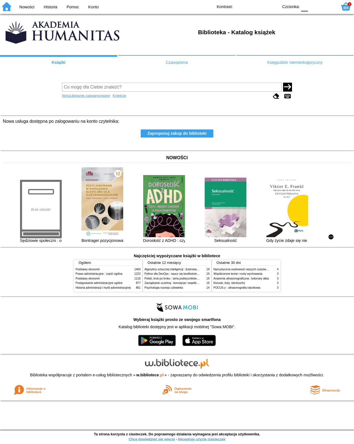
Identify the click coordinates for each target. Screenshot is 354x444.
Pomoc (72, 7)
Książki (59, 62)
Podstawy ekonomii (88, 269)
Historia (50, 7)
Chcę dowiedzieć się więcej (151, 439)
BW (250, 6)
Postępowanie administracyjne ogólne (99, 282)
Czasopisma (177, 62)
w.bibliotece (150, 375)
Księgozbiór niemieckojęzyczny (295, 62)
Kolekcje (119, 96)
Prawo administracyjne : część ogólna (99, 273)
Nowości (26, 7)
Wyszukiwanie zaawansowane (86, 96)
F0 (304, 6)
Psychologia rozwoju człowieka (164, 287)
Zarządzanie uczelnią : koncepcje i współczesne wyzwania (181, 282)
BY (273, 6)
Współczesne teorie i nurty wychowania (238, 273)
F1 (314, 6)
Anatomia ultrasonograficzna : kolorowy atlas (241, 278)
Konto (93, 7)
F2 (327, 6)
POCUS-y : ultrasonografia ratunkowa (237, 287)
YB (261, 6)
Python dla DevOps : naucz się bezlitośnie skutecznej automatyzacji (187, 273)
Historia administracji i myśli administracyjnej (103, 287)
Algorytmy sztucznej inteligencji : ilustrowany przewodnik (180, 269)
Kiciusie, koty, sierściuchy (229, 282)
